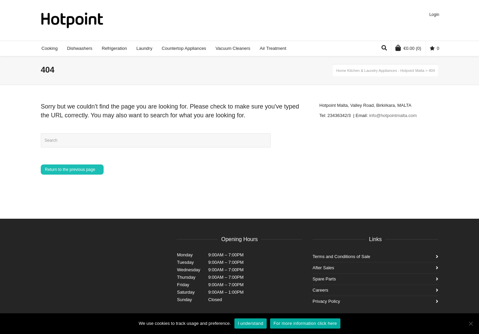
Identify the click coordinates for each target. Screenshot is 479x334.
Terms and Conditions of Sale (341, 256)
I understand (250, 323)
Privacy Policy (326, 301)
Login (434, 14)
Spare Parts (324, 278)
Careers (320, 290)
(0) (408, 48)
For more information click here (305, 323)
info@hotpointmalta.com (392, 115)
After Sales (323, 267)
